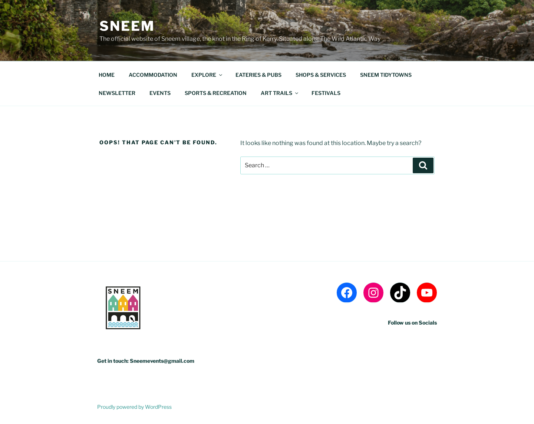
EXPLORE (207, 75)
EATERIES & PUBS (258, 75)
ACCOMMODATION (153, 75)
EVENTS (160, 93)
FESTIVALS (326, 93)
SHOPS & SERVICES (321, 75)
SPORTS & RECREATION (216, 93)
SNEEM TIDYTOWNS (386, 75)
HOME (107, 75)
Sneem (127, 26)
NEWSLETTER (117, 93)
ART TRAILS (280, 93)
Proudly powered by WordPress (134, 407)
